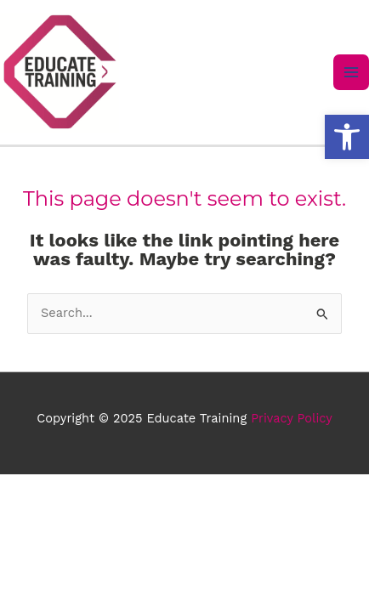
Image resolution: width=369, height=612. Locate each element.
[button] (347, 137)
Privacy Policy (291, 418)
